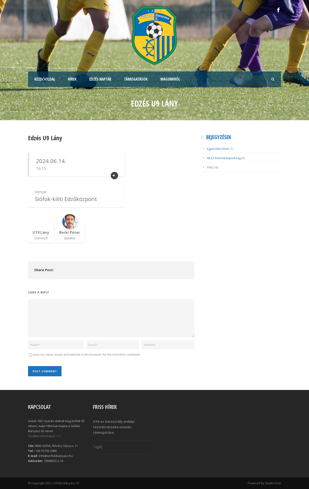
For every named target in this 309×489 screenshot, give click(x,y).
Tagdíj (97, 447)
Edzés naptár (100, 79)
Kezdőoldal (44, 79)
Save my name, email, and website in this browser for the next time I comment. (87, 354)
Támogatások (136, 79)
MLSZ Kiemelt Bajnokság (224, 158)
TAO (210, 167)
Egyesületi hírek (218, 149)
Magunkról (170, 79)
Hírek (72, 79)
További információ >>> (44, 436)
